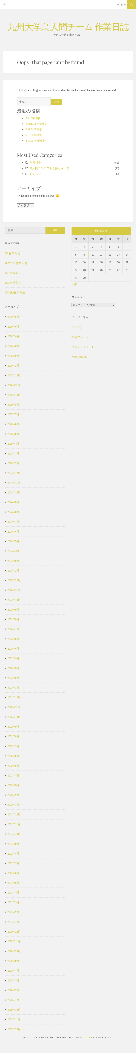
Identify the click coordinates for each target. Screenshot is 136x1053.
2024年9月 (13, 502)
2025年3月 (13, 453)
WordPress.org (79, 357)
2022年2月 (13, 795)
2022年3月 (13, 785)
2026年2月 (13, 356)
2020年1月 (13, 1000)
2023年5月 (13, 648)
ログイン (77, 327)
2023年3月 (13, 668)
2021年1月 (13, 922)
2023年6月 (13, 639)
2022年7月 (13, 746)
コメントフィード (83, 347)
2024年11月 (13, 483)
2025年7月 (13, 414)
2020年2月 (13, 990)
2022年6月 (13, 756)
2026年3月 (13, 346)
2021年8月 (13, 853)
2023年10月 (14, 600)
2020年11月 (13, 941)
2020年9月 (13, 961)
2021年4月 (13, 892)
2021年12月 (14, 814)
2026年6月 (13, 317)
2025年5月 (13, 434)
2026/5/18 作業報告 (37, 124)
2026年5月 (13, 327)
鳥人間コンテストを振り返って (49, 168)
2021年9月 (13, 844)
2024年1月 (13, 570)
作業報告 (35, 162)
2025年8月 (13, 405)
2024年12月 (14, 473)
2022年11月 (13, 707)
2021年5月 (13, 883)
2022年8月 (13, 736)
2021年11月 (13, 824)
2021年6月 (13, 873)
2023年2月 (13, 678)
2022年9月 (13, 727)
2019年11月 (13, 1019)
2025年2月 (13, 463)
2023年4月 (13, 658)
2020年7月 (13, 970)
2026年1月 (13, 365)
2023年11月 (13, 590)
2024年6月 (13, 531)
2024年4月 (13, 551)
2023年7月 (13, 629)
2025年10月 (14, 395)
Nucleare (87, 1037)
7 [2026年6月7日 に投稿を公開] (126, 247)
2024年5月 (13, 541)
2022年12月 (14, 697)
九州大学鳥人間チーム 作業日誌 (68, 26)
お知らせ (35, 174)
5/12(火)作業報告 (36, 141)
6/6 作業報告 (33, 118)
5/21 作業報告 (34, 129)
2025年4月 (13, 444)
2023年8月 (13, 619)
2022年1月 (13, 805)
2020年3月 (13, 980)
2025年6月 (13, 424)
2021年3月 (13, 902)
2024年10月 (14, 492)
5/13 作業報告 (34, 135)
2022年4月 (13, 775)
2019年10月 (14, 1029)
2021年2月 (13, 912)
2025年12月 (14, 375)
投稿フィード (80, 337)
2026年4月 (13, 336)
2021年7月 (13, 863)
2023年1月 (13, 688)
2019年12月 (14, 1010)
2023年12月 (14, 580)
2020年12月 (14, 932)
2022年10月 (14, 717)
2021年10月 (14, 834)
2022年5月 (13, 766)
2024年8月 (13, 512)
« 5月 (75, 284)
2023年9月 (13, 610)
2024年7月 (13, 522)
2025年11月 (13, 385)
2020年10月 (14, 951)
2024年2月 (13, 561)
